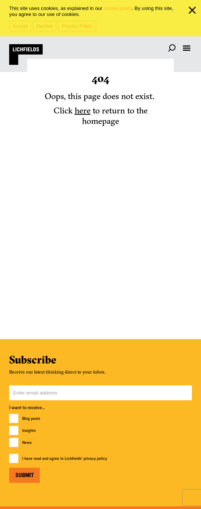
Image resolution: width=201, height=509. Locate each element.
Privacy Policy (77, 26)
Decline (44, 26)
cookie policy (118, 8)
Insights (29, 430)
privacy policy (95, 458)
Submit (24, 475)
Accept (20, 26)
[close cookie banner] (193, 11)
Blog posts (31, 418)
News (27, 443)
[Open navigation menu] (186, 48)
